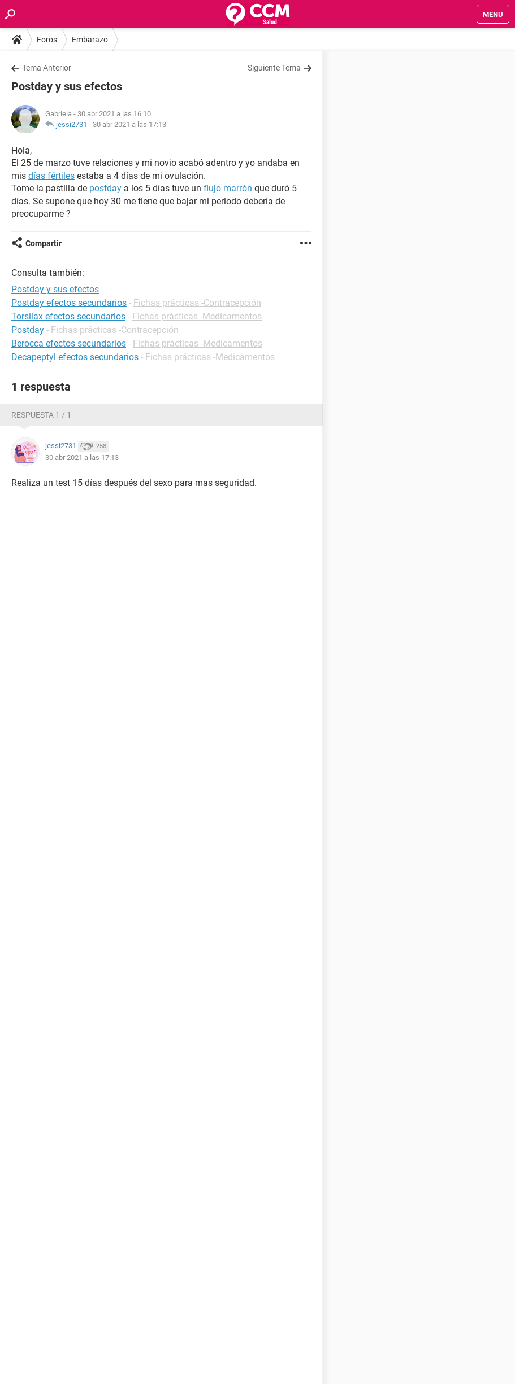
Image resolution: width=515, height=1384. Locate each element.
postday (105, 188)
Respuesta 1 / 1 (41, 414)
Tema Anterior (46, 67)
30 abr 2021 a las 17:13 (129, 124)
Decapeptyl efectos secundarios (75, 357)
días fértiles (51, 175)
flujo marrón (228, 188)
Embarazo (90, 39)
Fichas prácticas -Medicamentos (197, 316)
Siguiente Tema (274, 67)
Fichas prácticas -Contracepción (197, 302)
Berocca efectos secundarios (68, 343)
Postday (27, 330)
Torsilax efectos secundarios (68, 316)
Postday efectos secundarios (69, 302)
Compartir (43, 243)
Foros (47, 39)
